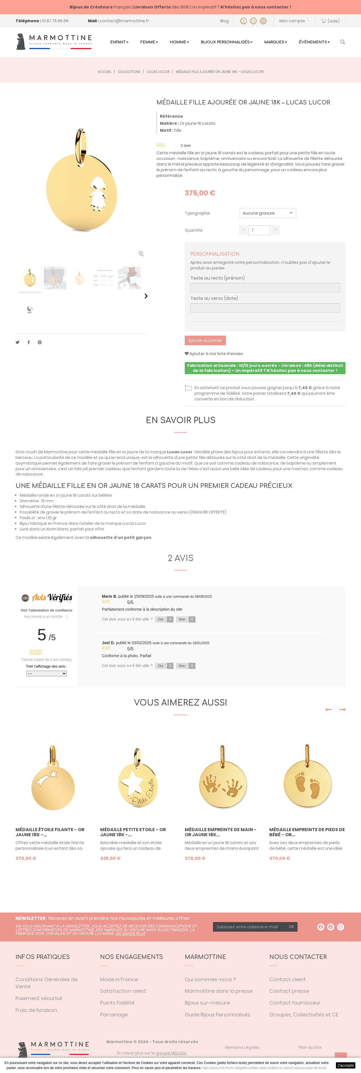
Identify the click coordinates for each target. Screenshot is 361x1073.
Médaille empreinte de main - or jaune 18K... (221, 832)
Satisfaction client (123, 990)
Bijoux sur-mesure (207, 1002)
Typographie (198, 213)
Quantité (193, 230)
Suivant (146, 296)
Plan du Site (310, 1047)
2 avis (180, 558)
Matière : (169, 123)
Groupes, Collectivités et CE (303, 1014)
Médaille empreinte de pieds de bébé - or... (307, 832)
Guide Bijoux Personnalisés (217, 1014)
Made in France (119, 979)
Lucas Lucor (180, 452)
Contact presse (289, 990)
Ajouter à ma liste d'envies (214, 353)
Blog (224, 21)
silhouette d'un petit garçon (120, 537)
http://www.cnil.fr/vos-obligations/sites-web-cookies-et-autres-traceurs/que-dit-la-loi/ (264, 1068)
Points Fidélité (117, 1002)
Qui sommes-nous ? (210, 979)
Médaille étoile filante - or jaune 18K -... (50, 832)
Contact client (287, 979)
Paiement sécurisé (39, 998)
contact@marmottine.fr (124, 21)
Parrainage (114, 1014)
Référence (171, 116)
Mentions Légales (242, 1047)
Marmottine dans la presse (219, 990)
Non (187, 619)
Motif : (166, 130)
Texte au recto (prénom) (217, 278)
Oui (165, 619)
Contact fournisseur (294, 1002)
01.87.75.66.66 (55, 21)
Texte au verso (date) (214, 298)
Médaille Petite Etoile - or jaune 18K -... (133, 832)
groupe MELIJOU (171, 1053)
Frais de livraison (36, 1010)
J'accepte (345, 1065)
